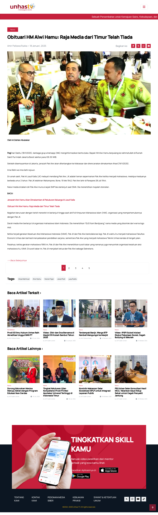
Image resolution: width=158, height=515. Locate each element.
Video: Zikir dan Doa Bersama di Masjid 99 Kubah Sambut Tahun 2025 (58, 337)
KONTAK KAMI (36, 502)
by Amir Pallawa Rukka (13, 341)
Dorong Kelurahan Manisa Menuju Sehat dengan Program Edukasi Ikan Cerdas (22, 393)
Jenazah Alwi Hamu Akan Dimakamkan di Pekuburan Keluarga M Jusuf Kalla (41, 202)
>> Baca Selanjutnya (17, 263)
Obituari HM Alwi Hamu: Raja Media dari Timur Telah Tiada (33, 209)
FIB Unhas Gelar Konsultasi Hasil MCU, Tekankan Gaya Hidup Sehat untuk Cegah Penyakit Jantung (130, 395)
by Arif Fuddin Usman (49, 343)
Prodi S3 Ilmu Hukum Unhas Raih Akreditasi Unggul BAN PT (23, 336)
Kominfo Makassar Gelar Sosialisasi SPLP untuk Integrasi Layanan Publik (95, 393)
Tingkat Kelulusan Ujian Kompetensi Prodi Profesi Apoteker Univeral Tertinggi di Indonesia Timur (57, 395)
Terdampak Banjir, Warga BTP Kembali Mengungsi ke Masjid (93, 336)
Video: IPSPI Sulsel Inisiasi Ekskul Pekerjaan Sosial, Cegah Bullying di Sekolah (130, 337)
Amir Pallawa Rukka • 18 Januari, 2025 (27, 46)
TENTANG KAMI (19, 502)
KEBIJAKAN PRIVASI (78, 502)
